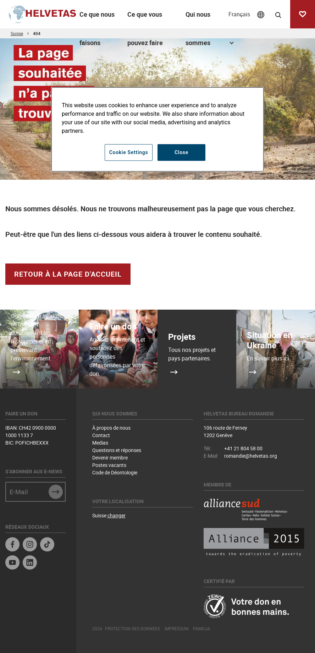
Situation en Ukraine (269, 340)
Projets (181, 336)
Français (239, 14)
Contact (101, 435)
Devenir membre (110, 457)
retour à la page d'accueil (68, 274)
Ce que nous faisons (97, 19)
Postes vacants (109, 465)
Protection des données (132, 628)
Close (181, 152)
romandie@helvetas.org (250, 455)
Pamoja (201, 628)
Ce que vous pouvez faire (145, 19)
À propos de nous (111, 427)
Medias (100, 442)
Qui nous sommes (198, 19)
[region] (157, 129)
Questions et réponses (116, 450)
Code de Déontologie (114, 472)
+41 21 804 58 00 (243, 448)
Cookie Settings (128, 152)
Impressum (176, 628)
